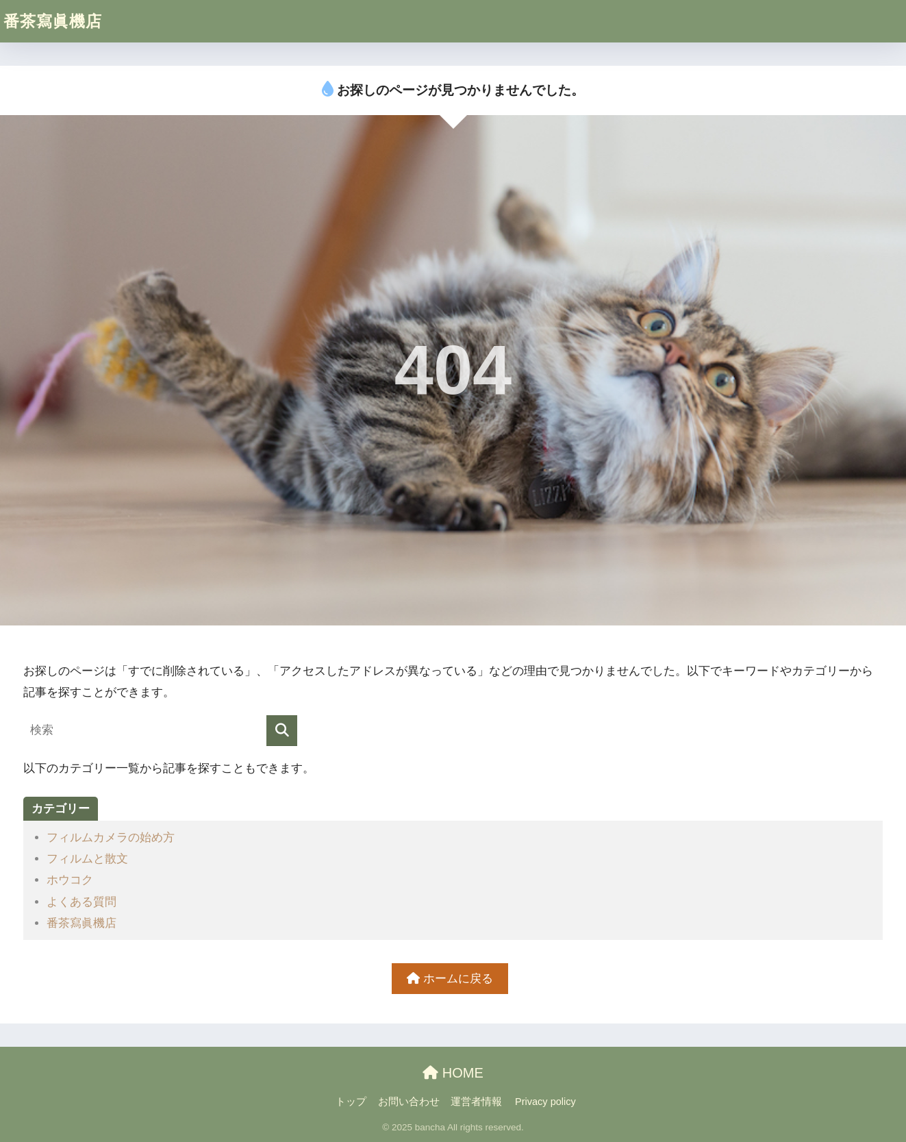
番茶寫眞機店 (52, 21)
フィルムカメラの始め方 (111, 837)
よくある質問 (81, 901)
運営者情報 (476, 1101)
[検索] (281, 730)
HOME (453, 1072)
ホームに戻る (450, 978)
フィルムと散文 (87, 858)
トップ (351, 1101)
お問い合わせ (409, 1101)
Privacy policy (545, 1101)
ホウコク (70, 879)
